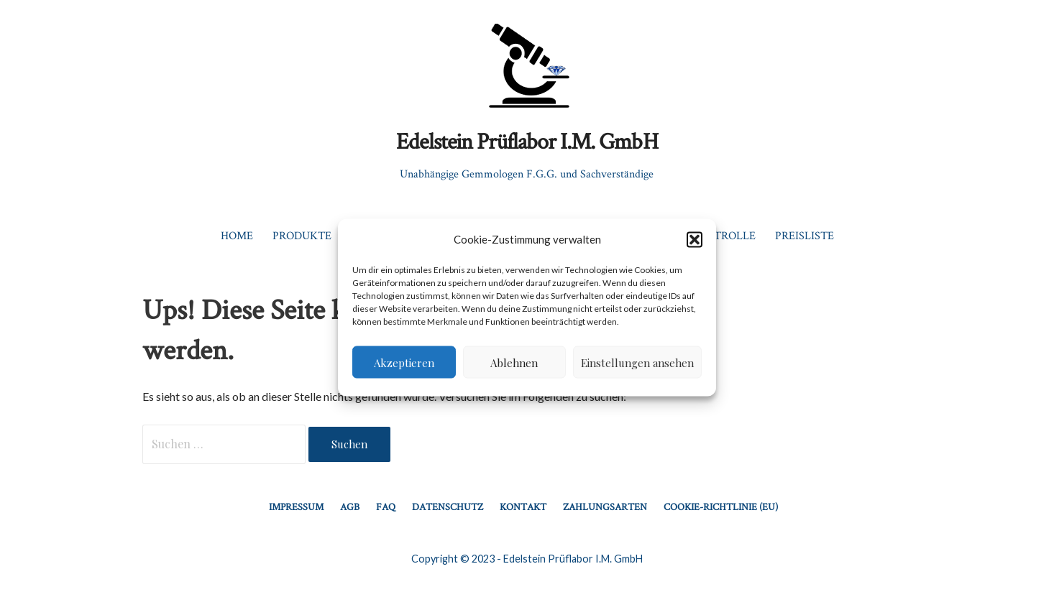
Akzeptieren (404, 362)
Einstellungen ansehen (637, 362)
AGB (349, 506)
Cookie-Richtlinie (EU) (721, 506)
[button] (694, 239)
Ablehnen (514, 362)
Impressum (296, 506)
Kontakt (523, 506)
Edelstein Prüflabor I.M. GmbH (526, 140)
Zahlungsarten (605, 506)
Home (237, 235)
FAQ (385, 506)
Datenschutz (447, 506)
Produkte (301, 235)
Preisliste (804, 235)
